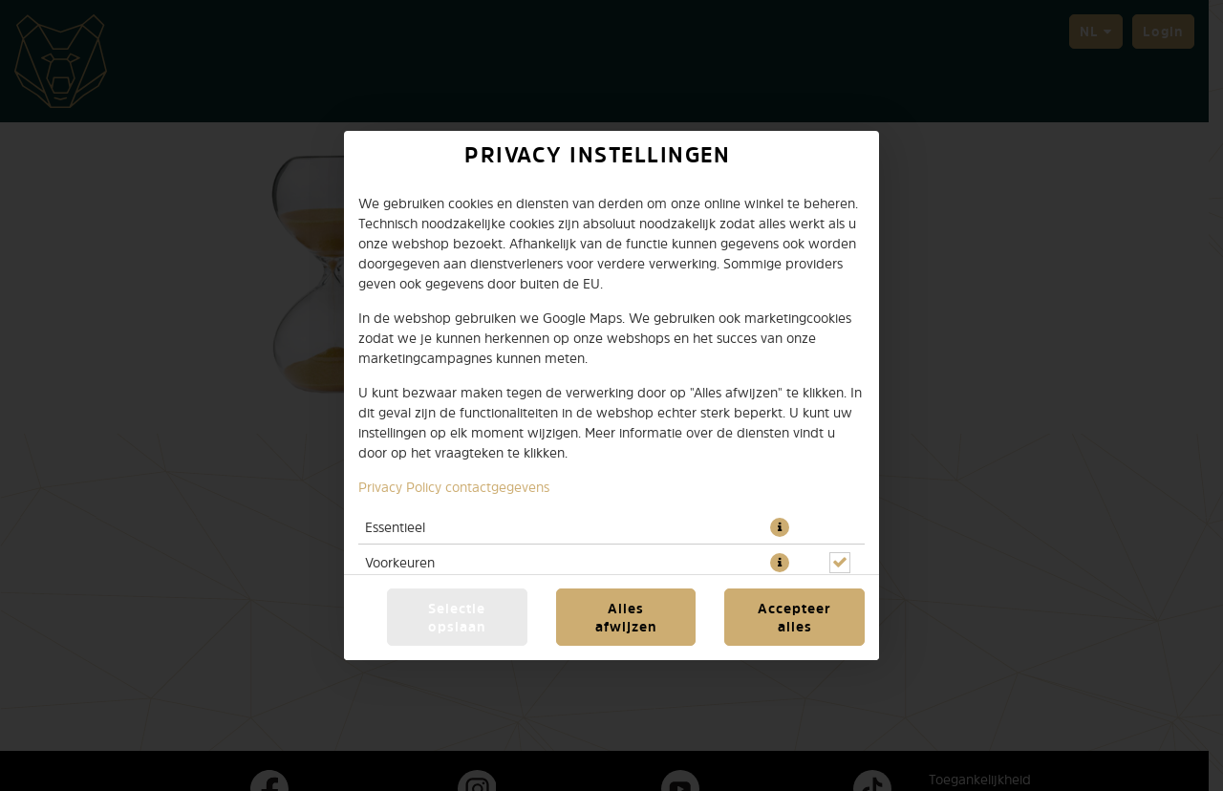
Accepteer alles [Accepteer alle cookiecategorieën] (794, 617)
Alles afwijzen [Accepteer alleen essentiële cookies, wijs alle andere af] (626, 617)
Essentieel (395, 527)
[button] (779, 527)
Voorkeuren (400, 562)
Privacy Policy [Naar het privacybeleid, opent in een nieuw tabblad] (399, 487)
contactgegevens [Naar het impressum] (497, 487)
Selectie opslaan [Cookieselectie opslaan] (457, 617)
